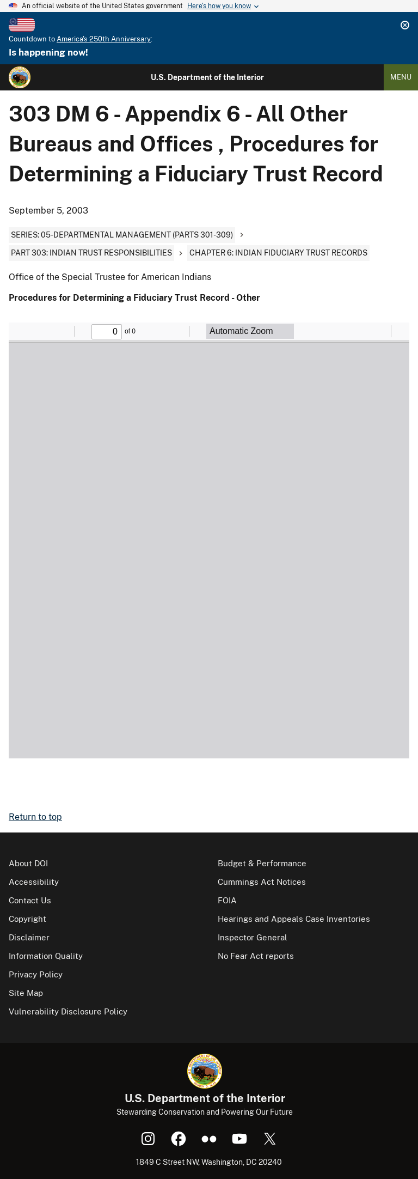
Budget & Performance (262, 863)
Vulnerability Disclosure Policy (68, 1011)
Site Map (26, 993)
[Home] (19, 77)
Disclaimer (29, 937)
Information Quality (46, 956)
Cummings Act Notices (262, 881)
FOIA (227, 900)
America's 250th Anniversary (104, 39)
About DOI (28, 863)
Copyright (27, 918)
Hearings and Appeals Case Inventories (294, 918)
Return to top (35, 817)
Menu (400, 77)
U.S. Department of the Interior (207, 77)
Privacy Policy (36, 974)
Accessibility (34, 881)
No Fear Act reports (256, 956)
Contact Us (30, 900)
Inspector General (252, 937)
